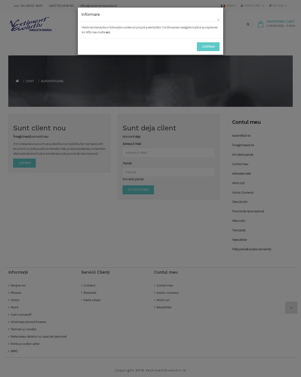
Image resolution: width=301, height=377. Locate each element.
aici (108, 32)
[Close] (218, 19)
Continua (208, 46)
